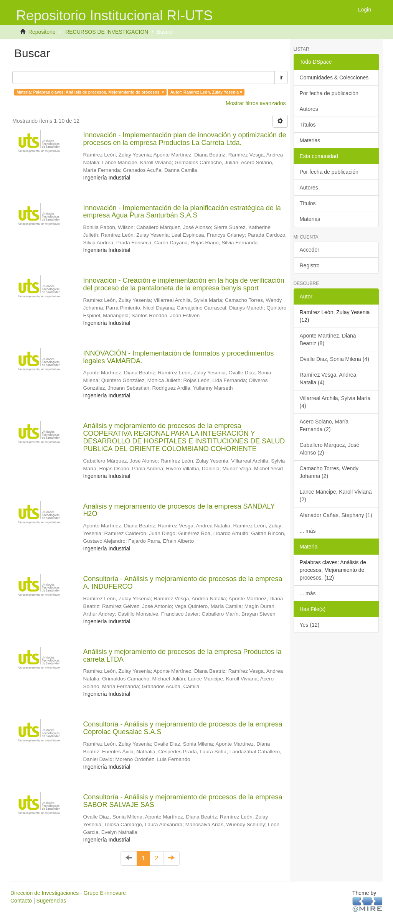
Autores (309, 109)
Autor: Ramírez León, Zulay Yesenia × (206, 92)
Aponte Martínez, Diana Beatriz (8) (328, 339)
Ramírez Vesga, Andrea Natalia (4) (328, 378)
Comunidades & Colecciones (334, 77)
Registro (310, 265)
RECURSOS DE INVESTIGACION (106, 32)
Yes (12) (310, 625)
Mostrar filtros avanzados (256, 103)
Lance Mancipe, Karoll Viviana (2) (336, 495)
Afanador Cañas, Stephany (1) (336, 515)
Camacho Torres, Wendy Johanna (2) (329, 472)
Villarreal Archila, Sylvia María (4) (335, 402)
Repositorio (42, 32)
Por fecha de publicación (329, 93)
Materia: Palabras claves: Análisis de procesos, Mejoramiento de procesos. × (90, 92)
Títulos (308, 125)
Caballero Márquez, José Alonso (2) (330, 449)
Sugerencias (51, 901)
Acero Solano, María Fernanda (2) (324, 425)
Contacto (21, 901)
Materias (310, 140)
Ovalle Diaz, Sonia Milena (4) (334, 359)
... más (308, 531)
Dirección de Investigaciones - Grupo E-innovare (68, 893)
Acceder (309, 250)
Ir (281, 77)
